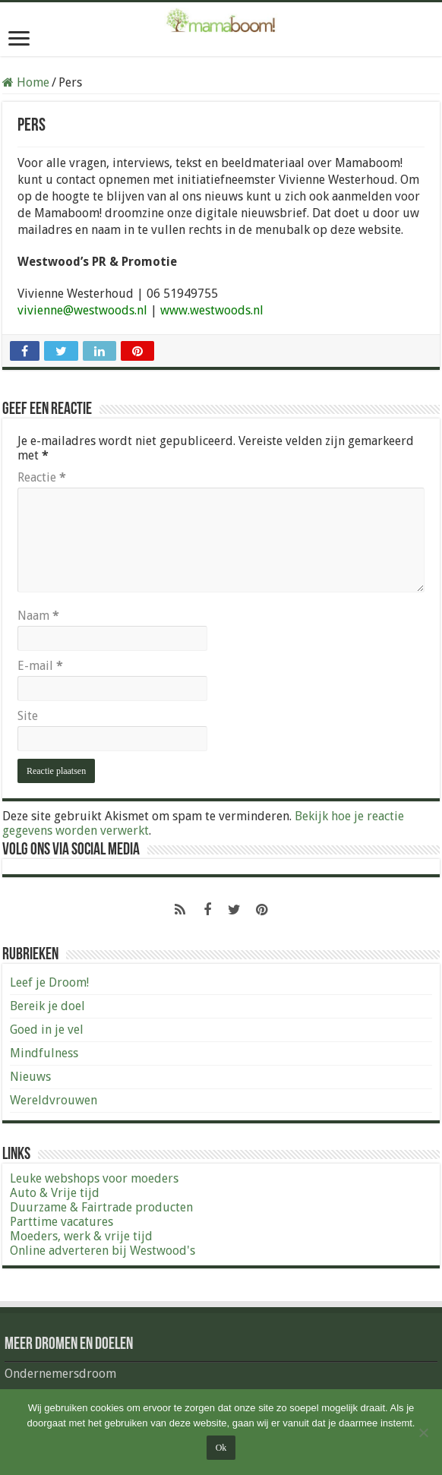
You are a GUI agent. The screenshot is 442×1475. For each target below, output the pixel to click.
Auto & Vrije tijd (54, 1193)
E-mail (40, 666)
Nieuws (30, 1076)
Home (25, 82)
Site (27, 716)
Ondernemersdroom (60, 1373)
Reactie (41, 477)
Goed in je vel (47, 1029)
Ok (221, 1447)
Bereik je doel (47, 1006)
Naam (38, 615)
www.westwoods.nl (212, 310)
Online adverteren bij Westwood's (102, 1250)
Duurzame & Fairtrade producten (101, 1207)
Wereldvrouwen (53, 1100)
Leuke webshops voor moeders (94, 1178)
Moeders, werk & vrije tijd (81, 1236)
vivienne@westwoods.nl (82, 310)
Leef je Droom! (49, 982)
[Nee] (423, 1432)
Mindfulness (44, 1053)
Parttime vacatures (61, 1221)
